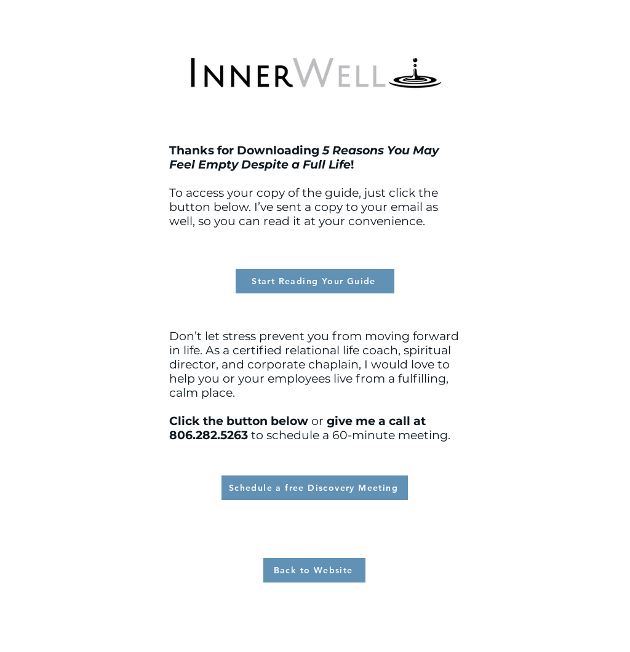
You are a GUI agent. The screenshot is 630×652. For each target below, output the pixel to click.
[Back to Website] (314, 570)
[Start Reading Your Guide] (315, 281)
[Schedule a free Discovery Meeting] (314, 487)
